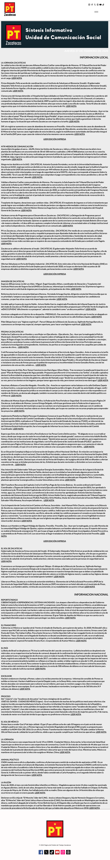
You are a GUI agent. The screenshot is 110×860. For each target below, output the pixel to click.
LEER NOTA (16, 78)
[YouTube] (100, 4)
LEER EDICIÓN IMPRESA (54, 139)
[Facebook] (92, 4)
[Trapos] (68, 852)
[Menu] (96, 11)
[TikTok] (103, 4)
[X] (95, 4)
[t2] (97, 4)
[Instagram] (89, 4)
